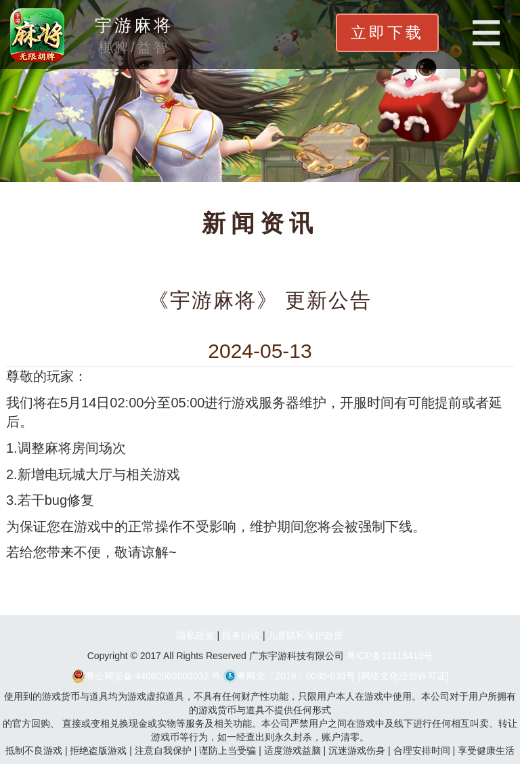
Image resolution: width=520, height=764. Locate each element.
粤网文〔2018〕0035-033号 (289, 676)
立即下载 (387, 32)
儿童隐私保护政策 (305, 635)
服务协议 (241, 635)
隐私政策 (196, 635)
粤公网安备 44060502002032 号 (146, 676)
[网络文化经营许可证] (403, 676)
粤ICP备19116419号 (390, 655)
